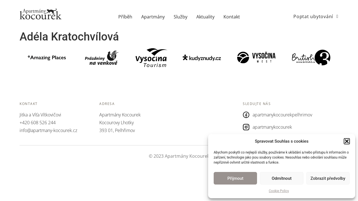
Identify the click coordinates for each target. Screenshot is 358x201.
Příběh (125, 17)
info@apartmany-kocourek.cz (48, 130)
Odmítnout (282, 178)
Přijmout (235, 178)
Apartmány (153, 17)
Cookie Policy (279, 191)
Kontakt (231, 17)
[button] (347, 141)
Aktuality (205, 17)
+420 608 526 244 (38, 122)
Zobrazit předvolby (327, 178)
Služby (180, 17)
